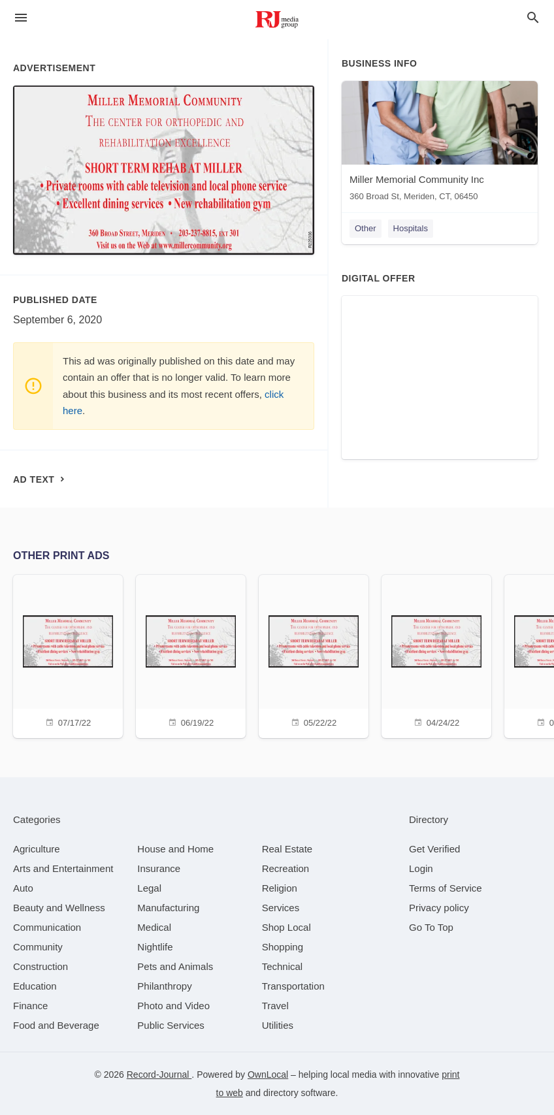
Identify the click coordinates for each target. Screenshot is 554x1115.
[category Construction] (40, 966)
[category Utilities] (277, 1025)
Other (365, 228)
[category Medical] (154, 927)
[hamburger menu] (21, 18)
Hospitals (410, 228)
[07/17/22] (68, 655)
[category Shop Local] (286, 927)
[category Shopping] (282, 946)
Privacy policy (439, 907)
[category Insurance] (158, 868)
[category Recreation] (286, 868)
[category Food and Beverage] (56, 1025)
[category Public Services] (170, 1025)
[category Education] (35, 986)
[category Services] (281, 907)
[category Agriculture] (36, 848)
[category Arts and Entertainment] (63, 868)
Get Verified (434, 848)
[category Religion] (279, 888)
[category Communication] (47, 927)
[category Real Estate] (287, 848)
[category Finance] (30, 1005)
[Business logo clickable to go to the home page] (277, 19)
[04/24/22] (436, 655)
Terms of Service (445, 888)
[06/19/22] (191, 655)
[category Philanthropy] (164, 986)
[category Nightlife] (154, 946)
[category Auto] (23, 888)
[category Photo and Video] (173, 1005)
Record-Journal (159, 1074)
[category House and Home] (175, 848)
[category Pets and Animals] (175, 966)
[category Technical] (282, 966)
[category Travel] (275, 1005)
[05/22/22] (314, 655)
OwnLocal (268, 1074)
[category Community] (38, 946)
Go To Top (431, 927)
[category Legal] (149, 888)
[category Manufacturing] (168, 907)
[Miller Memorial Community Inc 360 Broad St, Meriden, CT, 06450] (440, 144)
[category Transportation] (293, 986)
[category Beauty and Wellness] (59, 907)
